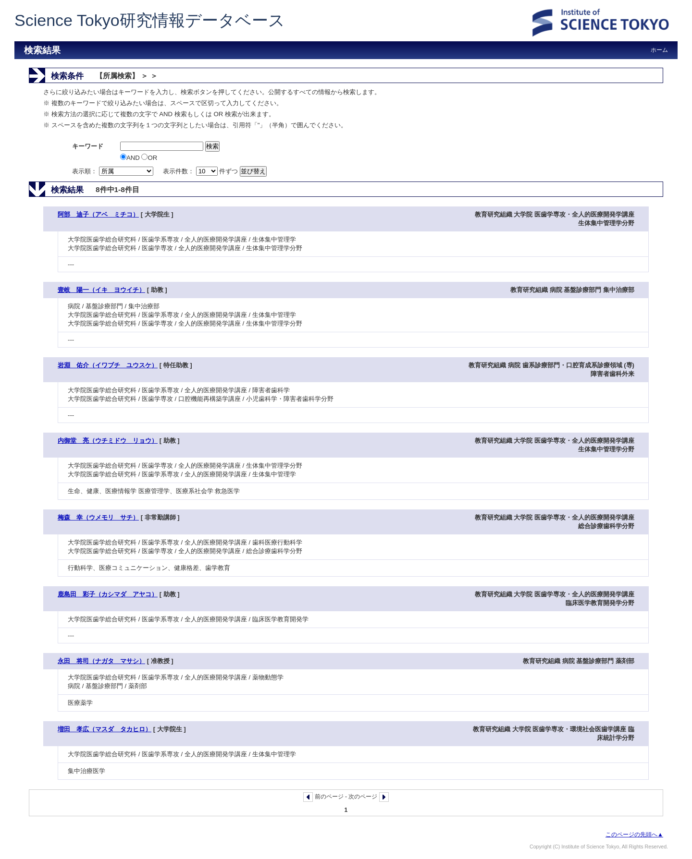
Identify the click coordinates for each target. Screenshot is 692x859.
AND (130, 157)
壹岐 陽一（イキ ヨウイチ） (101, 289)
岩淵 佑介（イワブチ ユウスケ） (108, 365)
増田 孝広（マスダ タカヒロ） (104, 729)
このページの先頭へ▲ (634, 834)
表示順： (113, 171)
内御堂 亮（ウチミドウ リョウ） (108, 440)
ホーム (659, 50)
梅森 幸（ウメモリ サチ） (98, 517)
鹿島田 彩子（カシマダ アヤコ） (108, 594)
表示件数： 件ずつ (201, 171)
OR (149, 157)
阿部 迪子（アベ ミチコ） (98, 214)
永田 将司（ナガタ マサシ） (101, 661)
